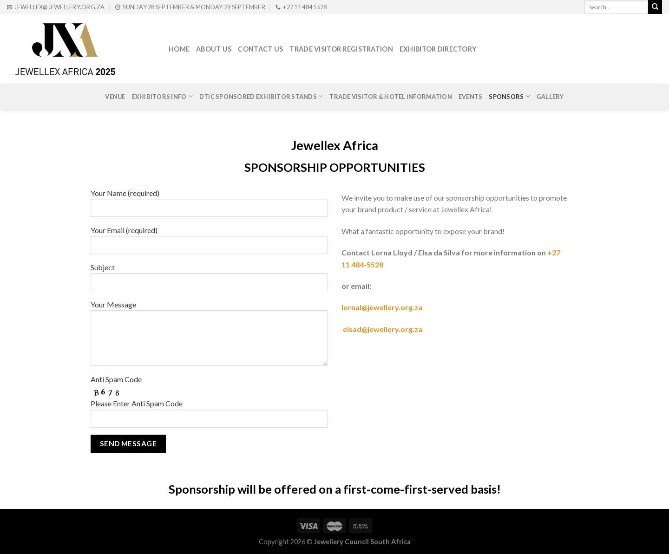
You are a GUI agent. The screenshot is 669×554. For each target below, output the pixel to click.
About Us (213, 49)
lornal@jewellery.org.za (382, 307)
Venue (115, 96)
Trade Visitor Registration (341, 49)
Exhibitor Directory (438, 49)
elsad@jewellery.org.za (382, 329)
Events (471, 96)
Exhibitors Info (162, 96)
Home (179, 49)
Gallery (550, 96)
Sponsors (509, 96)
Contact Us (260, 49)
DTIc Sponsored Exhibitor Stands (261, 96)
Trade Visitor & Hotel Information (390, 96)
